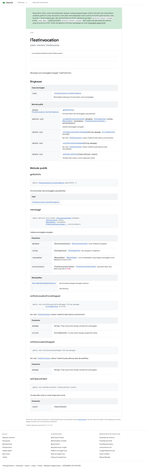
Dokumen (21, 2)
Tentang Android (8, 466)
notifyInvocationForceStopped (75, 132)
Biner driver (6, 454)
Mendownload (7, 444)
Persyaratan (6, 441)
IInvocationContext (77, 119)
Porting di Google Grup (58, 457)
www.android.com (105, 447)
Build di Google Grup (58, 454)
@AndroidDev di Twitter (58, 441)
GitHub (4, 457)
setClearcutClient (70, 154)
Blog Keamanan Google (58, 447)
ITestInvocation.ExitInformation (67, 93)
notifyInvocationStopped (73, 143)
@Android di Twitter (57, 437)
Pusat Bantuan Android (106, 437)
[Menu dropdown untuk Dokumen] (27, 2)
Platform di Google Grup (59, 451)
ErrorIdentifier (108, 132)
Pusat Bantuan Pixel (105, 441)
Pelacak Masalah (104, 457)
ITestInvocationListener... (96, 121)
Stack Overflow (104, 454)
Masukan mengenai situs (52, 466)
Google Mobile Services (107, 451)
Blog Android (55, 444)
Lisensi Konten (82, 419)
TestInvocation (75, 138)
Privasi (40, 466)
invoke (65, 119)
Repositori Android (8, 437)
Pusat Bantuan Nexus (106, 444)
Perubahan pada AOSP (96, 23)
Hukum (27, 466)
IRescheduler (67, 121)
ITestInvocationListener (86, 267)
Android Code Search (40, 2)
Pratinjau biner (7, 447)
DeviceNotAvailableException (44, 283)
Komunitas (19, 466)
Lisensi (33, 466)
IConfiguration (100, 119)
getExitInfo (67, 110)
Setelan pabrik (7, 451)
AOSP (32, 32)
